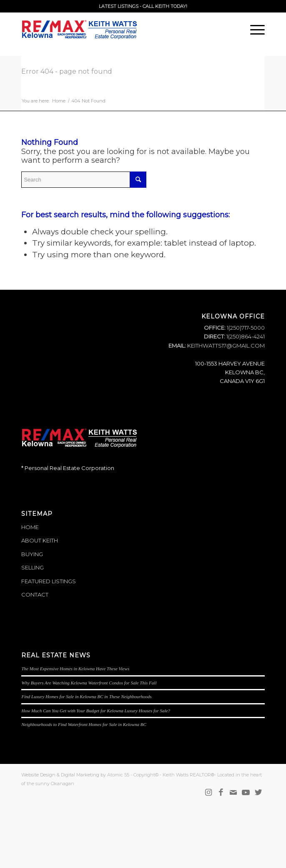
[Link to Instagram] (208, 792)
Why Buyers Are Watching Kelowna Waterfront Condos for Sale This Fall (88, 682)
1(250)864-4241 (245, 336)
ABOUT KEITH (39, 540)
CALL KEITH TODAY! (165, 6)
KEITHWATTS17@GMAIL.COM (226, 345)
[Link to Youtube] (246, 792)
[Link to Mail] (233, 792)
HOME (30, 527)
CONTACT (34, 594)
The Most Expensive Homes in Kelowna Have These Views (75, 668)
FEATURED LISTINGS (48, 581)
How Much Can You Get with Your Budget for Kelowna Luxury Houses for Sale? (95, 710)
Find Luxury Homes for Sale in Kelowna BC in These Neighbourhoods (86, 696)
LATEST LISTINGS (118, 6)
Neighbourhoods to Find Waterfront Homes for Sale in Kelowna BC (83, 724)
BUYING (32, 554)
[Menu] (253, 29)
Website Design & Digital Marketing (60, 775)
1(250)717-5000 (245, 327)
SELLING (32, 567)
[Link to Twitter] (258, 792)
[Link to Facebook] (221, 792)
